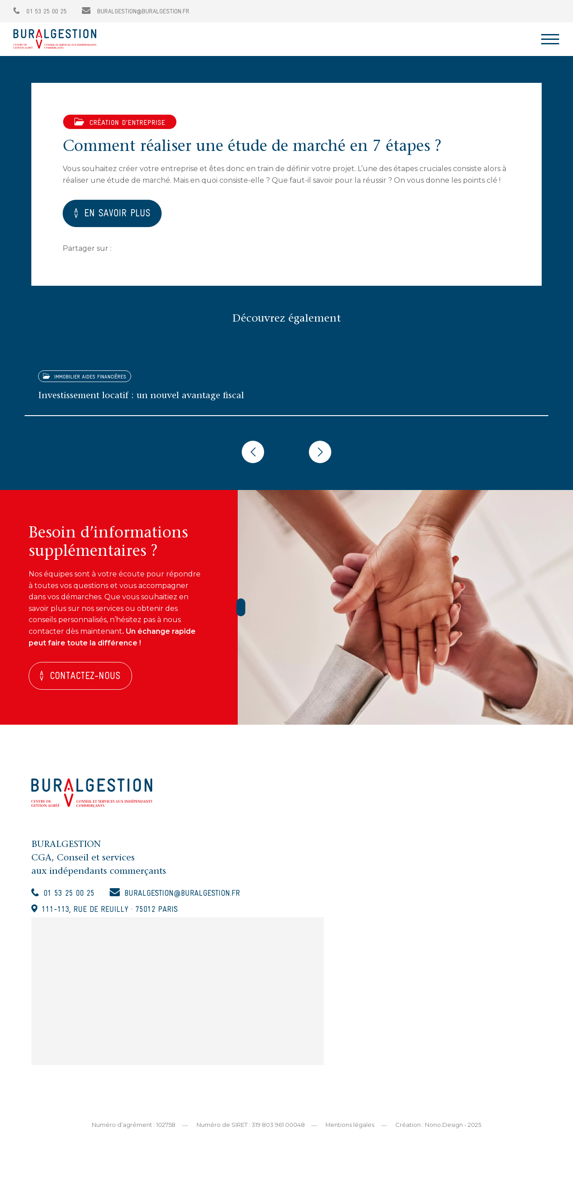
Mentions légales (350, 1126)
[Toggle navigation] (550, 39)
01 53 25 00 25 (40, 12)
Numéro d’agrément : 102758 (133, 1126)
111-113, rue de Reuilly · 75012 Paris (110, 911)
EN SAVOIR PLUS (117, 215)
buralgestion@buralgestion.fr (135, 12)
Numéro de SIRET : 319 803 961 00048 (250, 1126)
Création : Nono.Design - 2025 (439, 1126)
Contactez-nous (85, 678)
